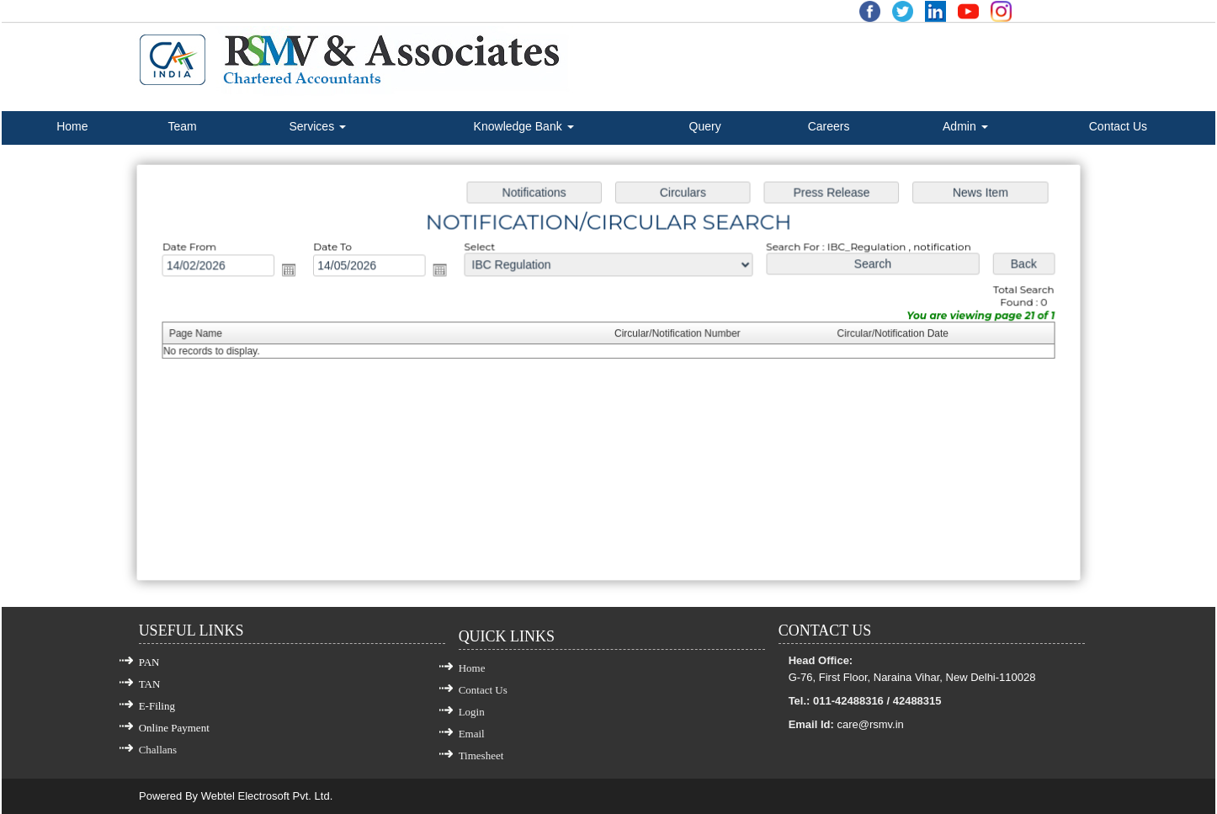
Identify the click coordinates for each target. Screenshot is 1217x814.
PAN (149, 662)
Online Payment (174, 727)
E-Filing (157, 706)
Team (181, 126)
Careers (829, 126)
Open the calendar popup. (305, 275)
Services (317, 126)
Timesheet (481, 755)
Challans (158, 749)
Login (472, 711)
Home (72, 126)
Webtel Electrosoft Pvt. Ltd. (267, 796)
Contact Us (1118, 126)
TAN (150, 684)
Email (472, 733)
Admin (965, 126)
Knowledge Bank (524, 126)
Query (705, 126)
